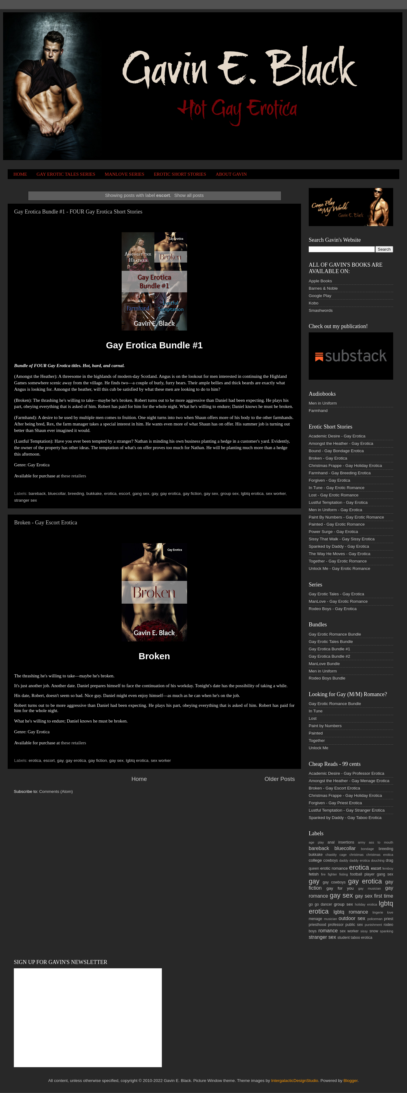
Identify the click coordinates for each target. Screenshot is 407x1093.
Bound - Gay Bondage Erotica (336, 451)
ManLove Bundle (324, 663)
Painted (316, 733)
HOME (20, 174)
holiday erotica (366, 904)
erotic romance (334, 868)
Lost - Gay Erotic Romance (333, 495)
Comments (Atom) (56, 791)
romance (328, 930)
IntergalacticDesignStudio (294, 1080)
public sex (354, 925)
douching (378, 860)
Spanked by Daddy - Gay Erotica (339, 546)
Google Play (320, 295)
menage (315, 919)
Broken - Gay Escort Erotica (45, 522)
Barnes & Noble (323, 288)
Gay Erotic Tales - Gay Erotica (336, 594)
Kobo (314, 303)
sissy (364, 931)
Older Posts (279, 779)
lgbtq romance (351, 912)
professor (336, 925)
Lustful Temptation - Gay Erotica (338, 502)
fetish (314, 874)
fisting (343, 874)
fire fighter (329, 874)
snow (374, 931)
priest (388, 919)
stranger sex (25, 500)
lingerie (378, 912)
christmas (356, 854)
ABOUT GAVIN (231, 174)
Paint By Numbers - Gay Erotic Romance (346, 517)
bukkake (94, 493)
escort (124, 493)
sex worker (276, 493)
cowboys (330, 860)
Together (317, 740)
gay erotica (170, 493)
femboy (387, 868)
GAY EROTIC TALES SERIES (66, 174)
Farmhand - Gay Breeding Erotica (340, 473)
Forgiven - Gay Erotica (329, 480)
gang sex (140, 493)
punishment (373, 925)
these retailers (73, 475)
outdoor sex (352, 918)
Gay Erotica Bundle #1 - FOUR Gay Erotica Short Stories (78, 212)
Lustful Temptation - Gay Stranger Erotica (347, 810)
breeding (76, 493)
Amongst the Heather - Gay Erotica (341, 443)
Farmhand (318, 410)
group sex (230, 493)
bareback (37, 493)
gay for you (340, 888)
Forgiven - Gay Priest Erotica (335, 803)
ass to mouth (381, 842)
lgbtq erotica (252, 493)
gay (154, 493)
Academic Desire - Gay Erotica (337, 436)
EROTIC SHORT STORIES (180, 174)
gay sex (211, 493)
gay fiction (192, 493)
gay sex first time (374, 896)
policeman (374, 919)
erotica (110, 493)
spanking (386, 931)
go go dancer (320, 904)
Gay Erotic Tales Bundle (331, 641)
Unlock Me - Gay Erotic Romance (339, 568)
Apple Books (320, 281)
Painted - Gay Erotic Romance (337, 524)
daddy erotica (360, 860)
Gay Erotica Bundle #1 (329, 649)
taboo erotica (361, 937)
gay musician (369, 888)
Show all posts (189, 195)
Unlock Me (318, 748)
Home (139, 779)
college (315, 860)
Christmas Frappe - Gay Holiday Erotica (345, 465)
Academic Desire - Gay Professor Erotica (346, 773)
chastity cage (336, 854)
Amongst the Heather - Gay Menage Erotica (349, 780)
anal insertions (340, 842)
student (344, 937)
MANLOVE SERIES (124, 174)
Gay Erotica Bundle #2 (329, 656)
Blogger (350, 1080)
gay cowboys (334, 882)
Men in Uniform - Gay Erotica (335, 509)
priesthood (317, 925)
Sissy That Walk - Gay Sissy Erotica (342, 539)
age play (316, 842)
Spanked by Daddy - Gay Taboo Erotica (345, 817)
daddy (343, 860)
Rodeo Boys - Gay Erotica (333, 608)
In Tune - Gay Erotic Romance (337, 487)
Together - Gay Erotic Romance (338, 561)
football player (362, 874)
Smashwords (321, 310)
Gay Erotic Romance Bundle (335, 634)
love (390, 912)
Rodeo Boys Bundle (327, 678)
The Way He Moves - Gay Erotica (339, 553)
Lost (313, 718)
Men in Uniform (323, 403)
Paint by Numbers (325, 725)
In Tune (316, 711)
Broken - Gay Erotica (328, 458)
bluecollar (56, 493)
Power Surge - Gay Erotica (333, 531)
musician (330, 919)
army (361, 842)
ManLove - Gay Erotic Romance (338, 601)
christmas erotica (379, 854)
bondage (367, 849)
